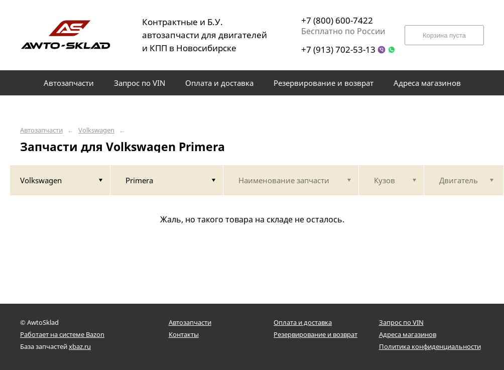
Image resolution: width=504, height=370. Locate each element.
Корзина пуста (444, 35)
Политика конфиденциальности (430, 346)
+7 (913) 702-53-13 (338, 49)
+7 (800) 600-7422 (337, 20)
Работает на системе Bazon (62, 334)
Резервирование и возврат (315, 334)
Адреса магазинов (407, 334)
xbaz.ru (80, 346)
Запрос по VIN (401, 322)
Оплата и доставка (303, 322)
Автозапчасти (41, 130)
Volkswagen (96, 130)
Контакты (184, 334)
